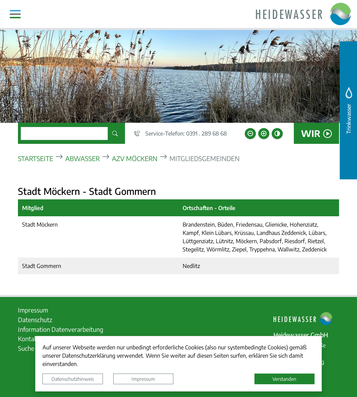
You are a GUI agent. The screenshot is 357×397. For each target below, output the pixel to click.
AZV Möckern (134, 158)
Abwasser (82, 158)
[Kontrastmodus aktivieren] (277, 133)
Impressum (143, 379)
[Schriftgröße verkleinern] (250, 133)
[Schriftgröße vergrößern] (263, 133)
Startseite (35, 158)
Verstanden (284, 379)
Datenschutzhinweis (72, 379)
